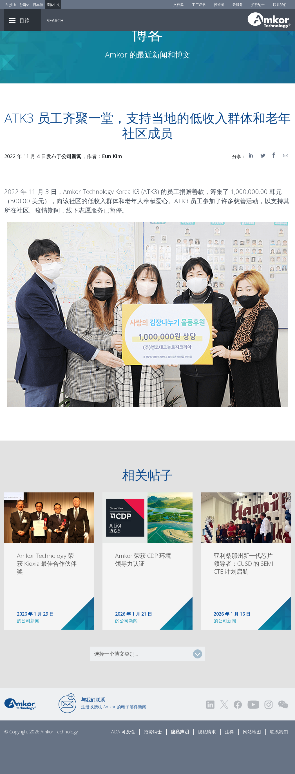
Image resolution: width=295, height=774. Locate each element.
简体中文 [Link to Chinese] (53, 4)
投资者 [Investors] (219, 4)
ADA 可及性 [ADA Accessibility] (123, 763)
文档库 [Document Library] (178, 4)
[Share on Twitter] (263, 186)
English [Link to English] (10, 4)
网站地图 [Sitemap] (252, 763)
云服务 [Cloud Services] (238, 4)
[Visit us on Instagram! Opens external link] (268, 736)
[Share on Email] (286, 186)
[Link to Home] (20, 735)
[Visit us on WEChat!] (283, 736)
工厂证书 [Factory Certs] (198, 4)
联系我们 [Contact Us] (280, 4)
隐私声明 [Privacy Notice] (180, 763)
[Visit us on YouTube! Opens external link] (253, 736)
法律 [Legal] (229, 763)
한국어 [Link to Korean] (24, 4)
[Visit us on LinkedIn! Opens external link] (210, 736)
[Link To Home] (269, 20)
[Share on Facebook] (274, 186)
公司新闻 (30, 652)
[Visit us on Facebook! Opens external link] (237, 736)
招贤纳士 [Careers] (258, 4)
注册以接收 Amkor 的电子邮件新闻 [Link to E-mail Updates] (113, 734)
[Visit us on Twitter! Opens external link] (224, 736)
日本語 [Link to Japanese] (38, 4)
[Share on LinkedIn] (252, 186)
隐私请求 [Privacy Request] (207, 763)
